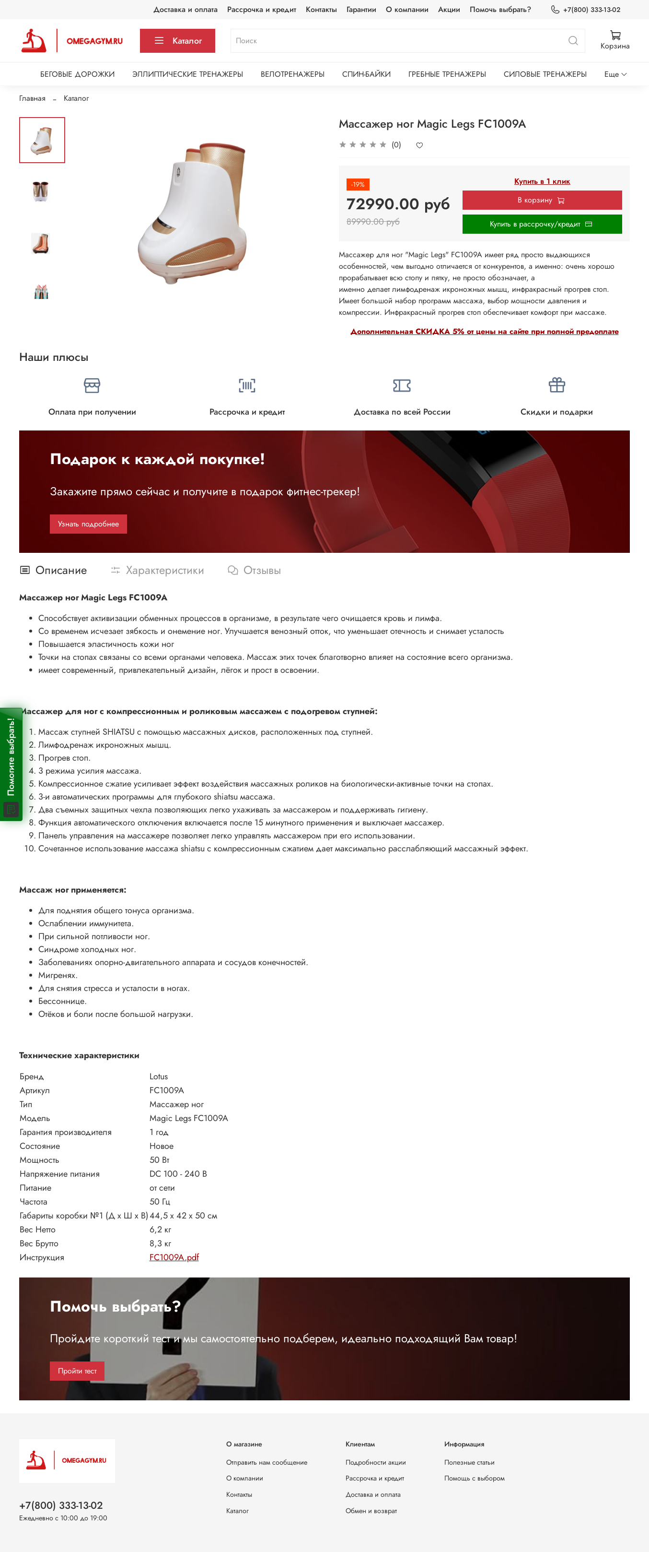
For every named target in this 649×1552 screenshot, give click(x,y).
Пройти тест (77, 1370)
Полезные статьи (469, 1462)
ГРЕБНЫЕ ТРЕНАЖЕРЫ (447, 74)
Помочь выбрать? (500, 9)
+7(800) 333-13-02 (585, 10)
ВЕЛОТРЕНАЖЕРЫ (292, 74)
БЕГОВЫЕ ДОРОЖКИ (77, 74)
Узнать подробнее (88, 523)
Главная (32, 98)
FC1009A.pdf (174, 1257)
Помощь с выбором (474, 1478)
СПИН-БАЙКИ (366, 74)
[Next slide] (42, 286)
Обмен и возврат (371, 1511)
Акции (449, 9)
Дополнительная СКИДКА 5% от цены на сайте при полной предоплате (484, 331)
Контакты (321, 9)
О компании (407, 9)
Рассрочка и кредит (261, 9)
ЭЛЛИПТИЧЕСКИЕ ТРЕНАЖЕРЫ (187, 74)
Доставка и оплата (185, 9)
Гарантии (361, 9)
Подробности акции (376, 1462)
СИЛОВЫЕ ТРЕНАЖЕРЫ (545, 74)
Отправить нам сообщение (266, 1462)
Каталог (177, 41)
